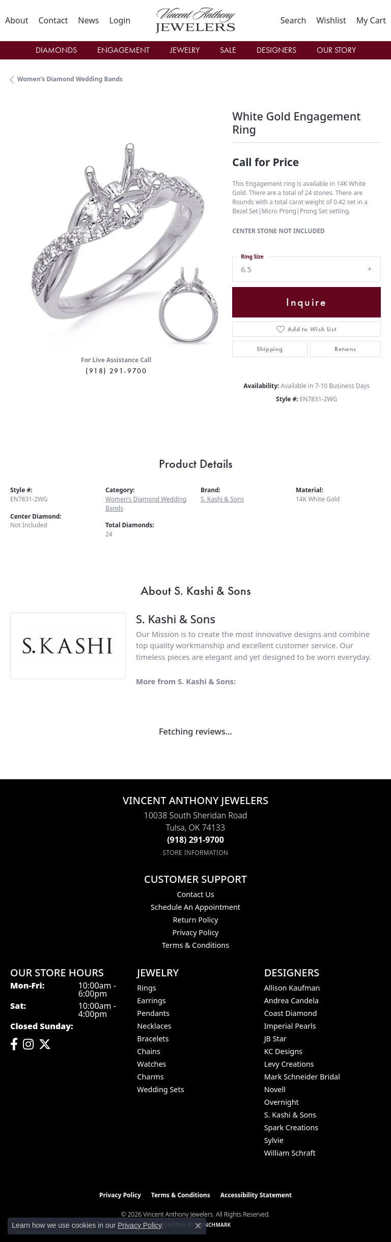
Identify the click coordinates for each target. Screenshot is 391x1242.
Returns (345, 349)
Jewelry (185, 50)
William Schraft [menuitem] (290, 1153)
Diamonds (56, 50)
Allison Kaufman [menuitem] (292, 988)
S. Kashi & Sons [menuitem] (290, 1115)
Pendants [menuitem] (153, 1013)
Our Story (336, 50)
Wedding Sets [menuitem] (160, 1089)
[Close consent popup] (198, 1226)
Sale (228, 50)
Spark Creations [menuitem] (291, 1127)
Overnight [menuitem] (281, 1102)
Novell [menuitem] (275, 1089)
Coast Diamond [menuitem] (290, 1013)
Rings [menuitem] (146, 988)
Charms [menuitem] (150, 1076)
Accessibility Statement (256, 1195)
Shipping (270, 349)
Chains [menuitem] (148, 1051)
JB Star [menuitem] (275, 1038)
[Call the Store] (195, 839)
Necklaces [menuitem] (154, 1026)
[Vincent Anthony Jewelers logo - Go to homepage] (195, 20)
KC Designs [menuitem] (283, 1051)
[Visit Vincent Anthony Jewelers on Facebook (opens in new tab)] (14, 1044)
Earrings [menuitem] (151, 1000)
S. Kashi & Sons (222, 499)
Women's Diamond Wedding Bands (70, 79)
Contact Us (195, 894)
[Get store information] (196, 852)
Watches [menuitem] (151, 1064)
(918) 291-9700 (116, 370)
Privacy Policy (196, 932)
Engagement (123, 50)
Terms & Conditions (195, 945)
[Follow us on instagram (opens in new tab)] (28, 1044)
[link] (16, 20)
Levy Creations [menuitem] (289, 1064)
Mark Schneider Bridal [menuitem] (302, 1076)
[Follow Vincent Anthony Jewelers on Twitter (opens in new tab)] (45, 1044)
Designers (276, 50)
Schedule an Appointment (195, 907)
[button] (119, 20)
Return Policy (195, 920)
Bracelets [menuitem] (153, 1038)
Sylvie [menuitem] (274, 1140)
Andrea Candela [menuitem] (291, 1000)
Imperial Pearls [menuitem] (290, 1026)
